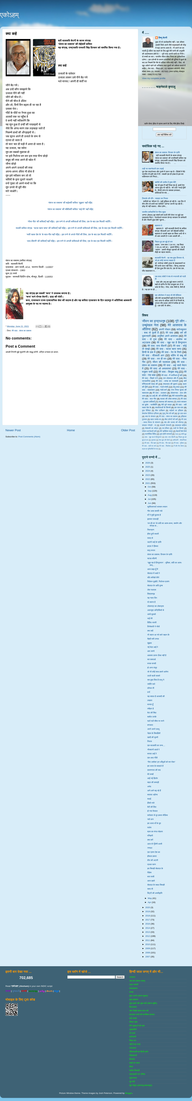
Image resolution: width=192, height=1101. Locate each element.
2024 (148, 471)
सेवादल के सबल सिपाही (156, 885)
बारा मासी (150, 876)
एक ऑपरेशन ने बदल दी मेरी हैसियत (168, 295)
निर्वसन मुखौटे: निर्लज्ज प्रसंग (158, 581)
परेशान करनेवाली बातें (149, 431)
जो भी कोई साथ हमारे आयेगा (157, 672)
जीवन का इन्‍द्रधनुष (153, 321)
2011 (148, 940)
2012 (148, 936)
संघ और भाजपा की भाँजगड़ (173, 422)
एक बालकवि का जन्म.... (156, 745)
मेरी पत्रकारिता (177, 396)
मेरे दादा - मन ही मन (157, 358)
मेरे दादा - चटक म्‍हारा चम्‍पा (168, 348)
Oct (150, 487)
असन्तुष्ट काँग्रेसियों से (155, 610)
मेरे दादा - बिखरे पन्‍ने (150, 378)
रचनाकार (132, 1048)
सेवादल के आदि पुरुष (155, 585)
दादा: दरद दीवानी (170, 437)
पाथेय (149, 827)
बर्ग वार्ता (132, 1033)
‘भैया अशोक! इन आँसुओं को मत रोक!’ (161, 762)
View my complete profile (153, 78)
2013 (148, 932)
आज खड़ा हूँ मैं (152, 569)
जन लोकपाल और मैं (170, 378)
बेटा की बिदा (151, 713)
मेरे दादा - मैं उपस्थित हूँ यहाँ (172, 375)
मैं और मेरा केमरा (179, 446)
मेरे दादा (169, 332)
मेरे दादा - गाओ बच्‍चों (160, 387)
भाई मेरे (150, 618)
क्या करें (150, 840)
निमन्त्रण (150, 530)
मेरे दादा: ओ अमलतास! (160, 368)
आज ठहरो (151, 881)
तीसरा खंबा (133, 1022)
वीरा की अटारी (152, 860)
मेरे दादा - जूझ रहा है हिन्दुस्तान (172, 342)
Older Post (128, 430)
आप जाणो (151, 651)
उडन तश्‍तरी (133, 984)
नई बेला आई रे (152, 647)
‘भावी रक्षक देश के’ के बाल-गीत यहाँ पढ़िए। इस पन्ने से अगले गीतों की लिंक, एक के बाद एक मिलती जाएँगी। (70, 234)
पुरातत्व (153, 440)
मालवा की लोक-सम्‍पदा (168, 399)
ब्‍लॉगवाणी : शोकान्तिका (180, 440)
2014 (148, 928)
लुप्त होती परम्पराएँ (166, 434)
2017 (148, 920)
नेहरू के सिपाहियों (153, 733)
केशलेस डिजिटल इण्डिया (150, 413)
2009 (148, 948)
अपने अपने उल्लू (153, 729)
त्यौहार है (150, 708)
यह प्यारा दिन (152, 598)
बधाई (149, 799)
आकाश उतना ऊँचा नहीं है (156, 655)
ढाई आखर (133, 1018)
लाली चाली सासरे (153, 676)
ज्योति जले (151, 684)
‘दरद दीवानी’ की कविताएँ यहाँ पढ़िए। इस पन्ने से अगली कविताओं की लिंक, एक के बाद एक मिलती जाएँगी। (70, 241)
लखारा (149, 700)
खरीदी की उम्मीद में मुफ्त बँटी (165, 182)
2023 (148, 475)
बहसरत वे (158, 225)
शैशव (131, 1066)
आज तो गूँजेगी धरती (154, 844)
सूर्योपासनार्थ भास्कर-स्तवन (157, 507)
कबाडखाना (133, 988)
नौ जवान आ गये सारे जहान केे (158, 635)
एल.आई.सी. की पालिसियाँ (158, 396)
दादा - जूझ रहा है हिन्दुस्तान (153, 437)
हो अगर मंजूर (152, 667)
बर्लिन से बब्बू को (179, 355)
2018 (148, 916)
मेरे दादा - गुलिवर (179, 443)
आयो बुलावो (151, 614)
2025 (148, 467)
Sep (150, 491)
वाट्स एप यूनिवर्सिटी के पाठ (150, 449)
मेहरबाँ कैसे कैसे (181, 431)
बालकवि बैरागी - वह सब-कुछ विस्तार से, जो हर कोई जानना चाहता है (169, 259)
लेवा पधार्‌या (151, 590)
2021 (148, 483)
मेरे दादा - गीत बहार (150, 443)
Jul (149, 499)
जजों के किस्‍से (178, 428)
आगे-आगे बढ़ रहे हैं (154, 790)
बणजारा (150, 725)
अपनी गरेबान (164, 329)
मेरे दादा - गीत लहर (165, 443)
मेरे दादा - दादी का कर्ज (149, 446)
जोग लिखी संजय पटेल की (138, 1011)
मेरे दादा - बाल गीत (149, 399)
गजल (176, 434)
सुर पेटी (132, 1081)
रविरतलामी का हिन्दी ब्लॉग (138, 1052)
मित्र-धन (132, 1040)
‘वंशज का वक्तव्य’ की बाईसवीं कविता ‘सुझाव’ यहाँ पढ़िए (70, 202)
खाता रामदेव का (155, 419)
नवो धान (150, 819)
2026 (148, 463)
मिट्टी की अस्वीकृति (154, 893)
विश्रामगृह (151, 594)
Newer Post (13, 430)
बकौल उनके (151, 717)
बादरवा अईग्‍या (152, 794)
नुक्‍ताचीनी (133, 1029)
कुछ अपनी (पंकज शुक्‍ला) (138, 996)
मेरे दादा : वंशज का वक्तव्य (21, 331)
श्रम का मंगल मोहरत (155, 831)
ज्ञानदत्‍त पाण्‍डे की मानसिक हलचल (142, 1014)
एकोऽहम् (9, 15)
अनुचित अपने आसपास (167, 335)
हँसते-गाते (150, 803)
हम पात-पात (179, 407)
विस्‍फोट (132, 1059)
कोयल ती (150, 688)
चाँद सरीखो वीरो (153, 577)
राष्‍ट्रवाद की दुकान (170, 384)
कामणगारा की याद (154, 770)
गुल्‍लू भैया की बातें (168, 413)
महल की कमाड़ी (153, 782)
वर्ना (148, 692)
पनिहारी (150, 835)
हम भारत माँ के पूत (154, 823)
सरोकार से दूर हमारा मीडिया (157, 815)
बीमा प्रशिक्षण (160, 410)
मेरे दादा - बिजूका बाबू (168, 371)
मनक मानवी (151, 663)
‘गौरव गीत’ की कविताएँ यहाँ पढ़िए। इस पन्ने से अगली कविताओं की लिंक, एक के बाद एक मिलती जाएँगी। (70, 221)
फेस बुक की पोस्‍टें (164, 440)
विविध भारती (152, 622)
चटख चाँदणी (152, 558)
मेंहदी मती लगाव (153, 639)
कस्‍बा (131, 992)
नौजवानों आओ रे (153, 749)
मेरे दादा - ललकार (159, 393)
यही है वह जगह (134, 1044)
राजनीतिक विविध (150, 434)
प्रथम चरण (151, 864)
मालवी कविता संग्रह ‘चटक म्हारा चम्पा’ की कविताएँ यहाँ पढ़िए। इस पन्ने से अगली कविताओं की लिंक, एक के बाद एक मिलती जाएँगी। (70, 228)
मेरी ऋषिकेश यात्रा (166, 431)
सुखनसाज (133, 1078)
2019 (148, 911)
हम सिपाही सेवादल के (155, 868)
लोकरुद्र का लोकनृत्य (155, 606)
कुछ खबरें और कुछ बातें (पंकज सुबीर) (143, 1003)
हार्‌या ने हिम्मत (152, 546)
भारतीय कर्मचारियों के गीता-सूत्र (154, 212)
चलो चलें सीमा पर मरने (155, 721)
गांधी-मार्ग (163, 390)
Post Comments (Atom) (29, 436)
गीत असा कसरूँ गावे (154, 511)
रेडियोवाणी (133, 1055)
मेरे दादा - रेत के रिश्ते (171, 352)
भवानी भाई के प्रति (154, 542)
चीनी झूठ (184, 434)
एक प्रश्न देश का (153, 852)
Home (71, 430)
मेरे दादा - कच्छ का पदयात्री (167, 381)
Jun (150, 503)
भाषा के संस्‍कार (150, 416)
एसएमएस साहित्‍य (181, 425)
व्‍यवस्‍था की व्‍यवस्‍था (166, 402)
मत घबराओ (151, 659)
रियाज (149, 741)
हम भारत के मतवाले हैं (155, 766)
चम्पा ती (150, 889)
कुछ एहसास (133, 999)
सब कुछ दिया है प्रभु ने (155, 680)
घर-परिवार (165, 428)
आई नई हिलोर (152, 778)
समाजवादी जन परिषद (137, 1074)
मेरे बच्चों (150, 774)
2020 (148, 907)
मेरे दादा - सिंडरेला (164, 446)
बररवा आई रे (152, 753)
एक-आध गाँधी (152, 758)
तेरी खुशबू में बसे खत (137, 1026)
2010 (148, 944)
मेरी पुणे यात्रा (166, 405)
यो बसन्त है (151, 602)
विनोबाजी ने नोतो (153, 626)
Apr (150, 902)
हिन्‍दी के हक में (148, 352)
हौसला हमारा (152, 856)
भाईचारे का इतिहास (176, 410)
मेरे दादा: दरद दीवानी (157, 345)
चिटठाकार (133, 1007)
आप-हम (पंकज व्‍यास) (137, 981)
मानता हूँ (150, 704)
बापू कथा (176, 387)
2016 (148, 924)
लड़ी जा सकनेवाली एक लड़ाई (153, 168)
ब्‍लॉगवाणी (132, 1037)
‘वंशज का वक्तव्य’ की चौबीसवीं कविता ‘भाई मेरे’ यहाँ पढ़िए (70, 209)
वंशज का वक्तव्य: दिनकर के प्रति (167, 152)
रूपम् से (150, 538)
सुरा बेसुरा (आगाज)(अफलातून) (140, 1085)
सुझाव (149, 643)
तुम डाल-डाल (182, 413)
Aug (150, 495)
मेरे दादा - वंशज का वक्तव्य (168, 416)
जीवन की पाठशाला (161, 362)
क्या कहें (150, 631)
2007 (148, 956)
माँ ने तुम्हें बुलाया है (154, 515)
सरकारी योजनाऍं (165, 425)
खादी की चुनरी (152, 737)
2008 (148, 952)
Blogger (128, 1093)
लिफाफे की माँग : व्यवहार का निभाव (155, 198)
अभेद (149, 786)
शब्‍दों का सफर (134, 1063)
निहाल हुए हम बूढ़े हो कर (163, 242)
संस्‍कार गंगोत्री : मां (149, 425)
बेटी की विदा (151, 807)
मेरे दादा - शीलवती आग (153, 355)
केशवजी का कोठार (151, 428)
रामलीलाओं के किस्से (162, 407)
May (150, 898)
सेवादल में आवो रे (153, 573)
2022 (148, 479)
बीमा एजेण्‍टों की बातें (171, 419)
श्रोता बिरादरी (134, 1070)
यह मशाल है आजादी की (156, 696)
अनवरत (132, 977)
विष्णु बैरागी (162, 38)
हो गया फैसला (152, 811)
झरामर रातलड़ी (153, 519)
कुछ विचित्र (146, 410)
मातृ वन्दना (151, 550)
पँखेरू (149, 872)
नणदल (149, 848)
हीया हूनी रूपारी (153, 534)
